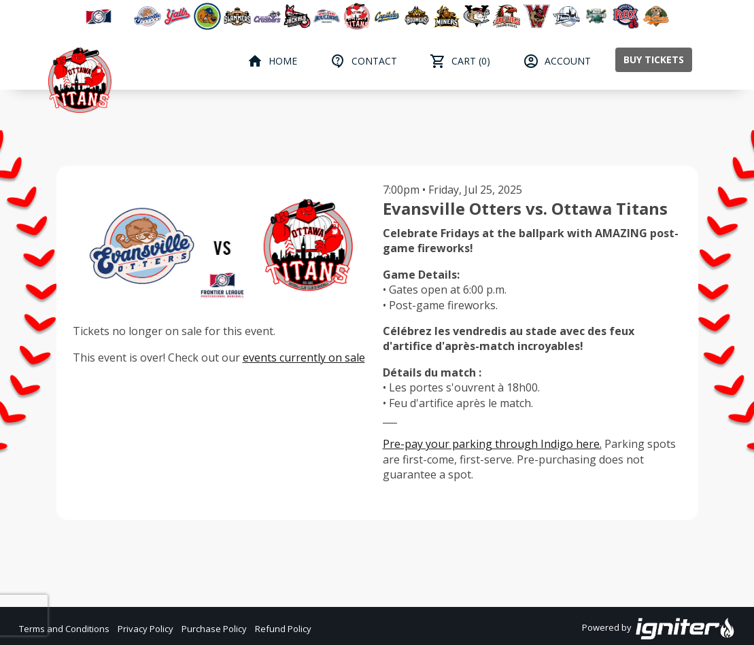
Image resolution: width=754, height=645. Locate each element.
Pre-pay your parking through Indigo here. (492, 443)
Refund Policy (283, 629)
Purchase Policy (214, 629)
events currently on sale (304, 357)
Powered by (658, 629)
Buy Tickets (653, 59)
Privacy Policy (145, 629)
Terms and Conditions (64, 629)
